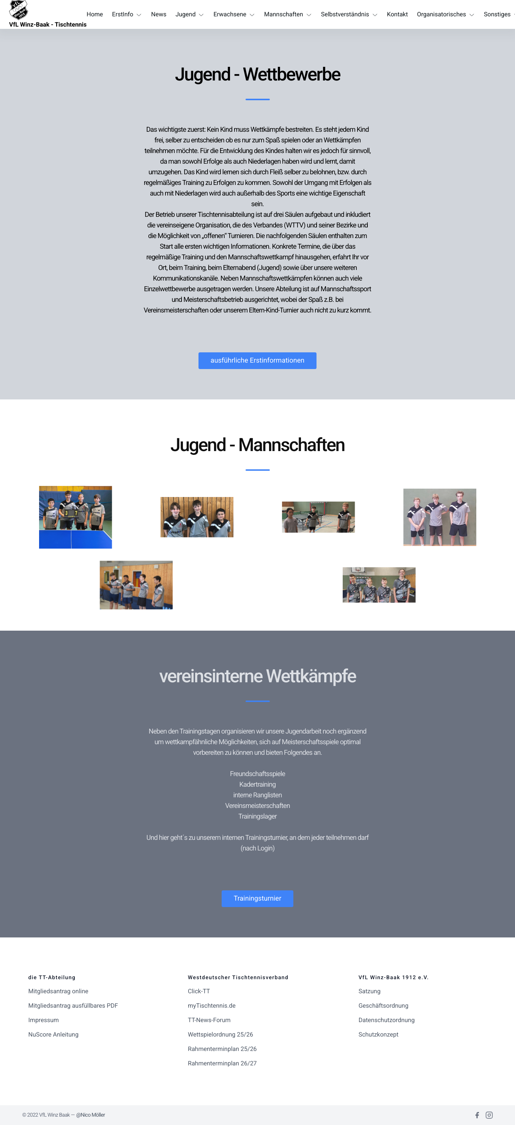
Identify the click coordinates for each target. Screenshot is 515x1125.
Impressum (43, 1020)
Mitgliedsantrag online (58, 991)
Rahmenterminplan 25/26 (222, 1048)
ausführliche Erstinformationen (257, 360)
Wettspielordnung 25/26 (220, 1034)
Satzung (370, 991)
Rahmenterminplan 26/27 (222, 1063)
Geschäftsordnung (383, 1005)
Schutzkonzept (378, 1034)
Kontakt (397, 14)
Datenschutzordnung (387, 1020)
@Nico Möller (90, 1115)
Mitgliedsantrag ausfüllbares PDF (73, 1005)
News (158, 14)
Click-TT (199, 991)
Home (95, 14)
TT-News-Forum (209, 1020)
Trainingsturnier (258, 899)
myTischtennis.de (212, 1005)
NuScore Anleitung (53, 1034)
